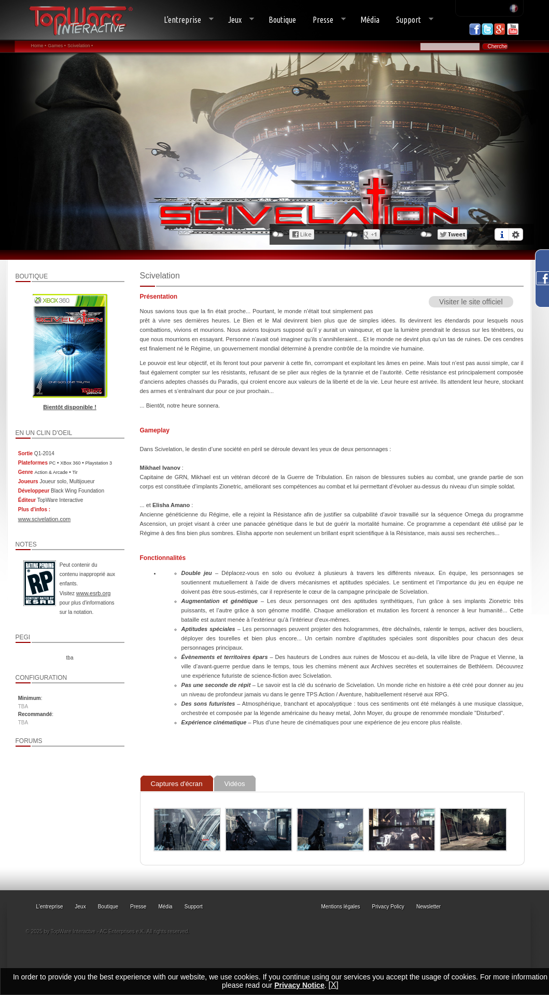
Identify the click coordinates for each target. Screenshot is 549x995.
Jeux (237, 20)
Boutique (282, 19)
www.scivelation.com (44, 519)
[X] (333, 984)
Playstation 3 (98, 463)
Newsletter (428, 906)
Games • (57, 45)
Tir (75, 472)
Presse (325, 20)
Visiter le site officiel (470, 302)
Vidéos (234, 784)
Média (369, 19)
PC (52, 463)
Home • (39, 45)
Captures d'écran (177, 784)
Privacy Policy (388, 906)
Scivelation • (80, 45)
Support (410, 20)
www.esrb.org (93, 593)
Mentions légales (340, 906)
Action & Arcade (50, 472)
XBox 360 (70, 463)
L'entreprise (185, 20)
